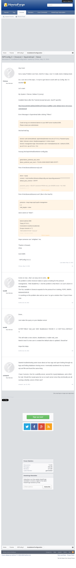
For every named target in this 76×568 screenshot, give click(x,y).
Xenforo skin (6, 552)
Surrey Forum (71, 558)
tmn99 (5, 291)
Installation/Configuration (19, 59)
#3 (72, 350)
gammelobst (49, 470)
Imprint (60, 552)
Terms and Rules (62, 555)
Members (30, 12)
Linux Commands (42, 12)
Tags (14, 12)
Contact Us (48, 552)
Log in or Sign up (67, 1)
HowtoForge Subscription (58, 12)
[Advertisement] (38, 34)
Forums (21, 12)
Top (70, 552)
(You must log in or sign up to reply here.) (63, 393)
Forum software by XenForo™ (16, 555)
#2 (72, 302)
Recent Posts (21, 16)
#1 (72, 266)
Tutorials (6, 12)
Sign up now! (38, 417)
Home (65, 552)
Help (55, 552)
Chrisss (36, 59)
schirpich (6, 375)
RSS (73, 552)
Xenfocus (13, 552)
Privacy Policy (70, 555)
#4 (72, 384)
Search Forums (9, 16)
